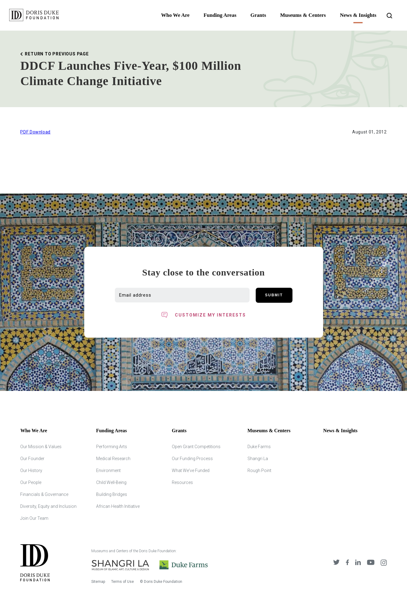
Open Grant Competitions (196, 446)
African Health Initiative (118, 506)
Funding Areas (220, 15)
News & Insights (358, 15)
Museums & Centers (303, 15)
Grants (258, 15)
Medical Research (113, 458)
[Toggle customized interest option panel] (203, 315)
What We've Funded (190, 470)
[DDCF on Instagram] (384, 563)
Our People (30, 482)
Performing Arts (111, 446)
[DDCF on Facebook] (347, 563)
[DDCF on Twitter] (336, 563)
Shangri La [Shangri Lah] (257, 458)
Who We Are (175, 15)
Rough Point (259, 470)
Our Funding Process (192, 458)
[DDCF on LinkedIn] (358, 563)
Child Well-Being (111, 482)
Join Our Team (34, 518)
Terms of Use (122, 581)
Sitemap (98, 581)
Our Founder (32, 458)
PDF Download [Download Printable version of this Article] (35, 131)
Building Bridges (111, 494)
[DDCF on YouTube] (371, 563)
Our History (31, 470)
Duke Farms (259, 446)
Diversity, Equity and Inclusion (48, 506)
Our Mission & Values (41, 446)
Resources (182, 482)
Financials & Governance (44, 494)
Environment (108, 470)
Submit (274, 295)
